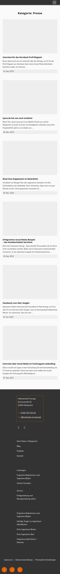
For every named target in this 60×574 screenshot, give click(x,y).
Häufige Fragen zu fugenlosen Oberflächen (29, 523)
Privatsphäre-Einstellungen (45, 560)
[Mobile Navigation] (54, 2)
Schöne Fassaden (24, 483)
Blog (19, 446)
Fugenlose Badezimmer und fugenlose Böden (28, 476)
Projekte (20, 451)
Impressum (8, 560)
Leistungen (21, 470)
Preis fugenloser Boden (26, 529)
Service (20, 490)
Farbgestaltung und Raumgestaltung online (26, 497)
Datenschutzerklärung (23, 560)
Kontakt (20, 456)
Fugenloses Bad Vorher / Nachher (27, 540)
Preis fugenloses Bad (25, 534)
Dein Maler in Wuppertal (27, 441)
